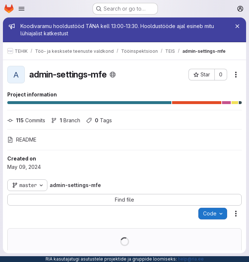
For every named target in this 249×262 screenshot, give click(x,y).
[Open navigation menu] (21, 9)
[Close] (237, 26)
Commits (26, 120)
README (21, 139)
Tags (99, 120)
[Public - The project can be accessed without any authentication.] (113, 75)
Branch (65, 120)
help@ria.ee (191, 259)
